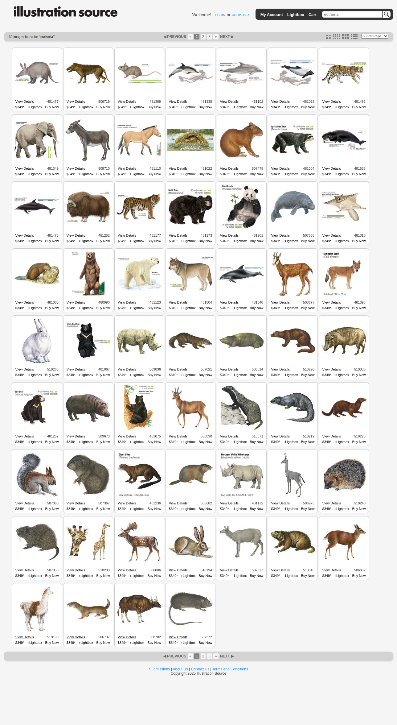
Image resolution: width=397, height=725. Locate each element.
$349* (19, 107)
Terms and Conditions (230, 669)
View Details (24, 101)
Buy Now (52, 107)
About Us (180, 669)
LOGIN (220, 15)
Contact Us (200, 669)
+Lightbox (34, 107)
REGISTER (240, 15)
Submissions (159, 669)
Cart (313, 14)
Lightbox (295, 14)
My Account (271, 14)
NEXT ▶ (226, 37)
